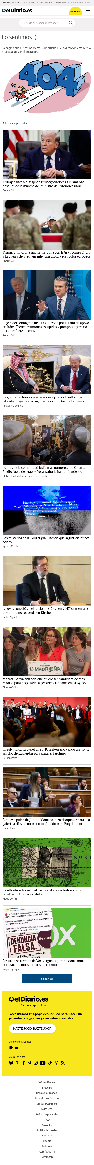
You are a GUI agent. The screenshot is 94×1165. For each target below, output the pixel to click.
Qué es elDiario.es (47, 1082)
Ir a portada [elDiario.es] (47, 978)
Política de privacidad (47, 1114)
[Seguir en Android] (11, 1048)
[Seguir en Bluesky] (11, 1063)
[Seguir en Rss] (63, 1063)
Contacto (47, 1135)
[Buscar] (71, 23)
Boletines (47, 1146)
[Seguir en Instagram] (36, 1063)
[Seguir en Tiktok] (50, 1063)
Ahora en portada (15, 123)
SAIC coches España (47, 3)
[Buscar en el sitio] (43, 23)
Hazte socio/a (75, 11)
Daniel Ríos (9, 828)
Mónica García (34, 3)
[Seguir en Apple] (16, 1048)
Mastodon (47, 1156)
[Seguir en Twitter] (18, 1063)
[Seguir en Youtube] (43, 1063)
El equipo (47, 1087)
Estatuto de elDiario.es (47, 1098)
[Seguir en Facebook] (24, 1063)
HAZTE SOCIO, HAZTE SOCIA (32, 1028)
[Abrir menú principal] (88, 10)
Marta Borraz (10, 898)
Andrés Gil (8, 190)
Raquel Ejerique (11, 969)
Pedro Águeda (10, 617)
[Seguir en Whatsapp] (56, 1063)
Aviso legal (47, 1108)
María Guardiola (85, 3)
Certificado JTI (47, 1151)
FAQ (47, 1119)
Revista (47, 1140)
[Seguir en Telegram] (29, 1063)
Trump (24, 3)
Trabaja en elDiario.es (47, 1092)
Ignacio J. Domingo (13, 405)
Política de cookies (47, 1130)
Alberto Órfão (10, 687)
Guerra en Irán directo (70, 3)
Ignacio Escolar (11, 546)
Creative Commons (47, 1103)
